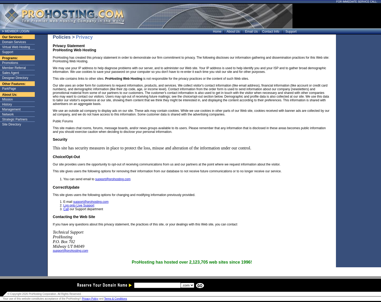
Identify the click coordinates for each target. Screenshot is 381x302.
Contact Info (271, 31)
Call (66, 209)
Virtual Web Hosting (16, 47)
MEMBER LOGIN (16, 31)
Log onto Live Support (78, 205)
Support (290, 31)
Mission (7, 99)
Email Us (251, 31)
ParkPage (9, 88)
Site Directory (11, 124)
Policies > (64, 37)
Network (8, 114)
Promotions (10, 63)
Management (11, 109)
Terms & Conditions (115, 298)
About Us (234, 31)
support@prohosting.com (112, 179)
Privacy (84, 37)
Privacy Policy (90, 298)
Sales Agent (10, 73)
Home (218, 31)
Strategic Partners (14, 119)
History (7, 104)
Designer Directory (15, 78)
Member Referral (14, 68)
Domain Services (14, 42)
